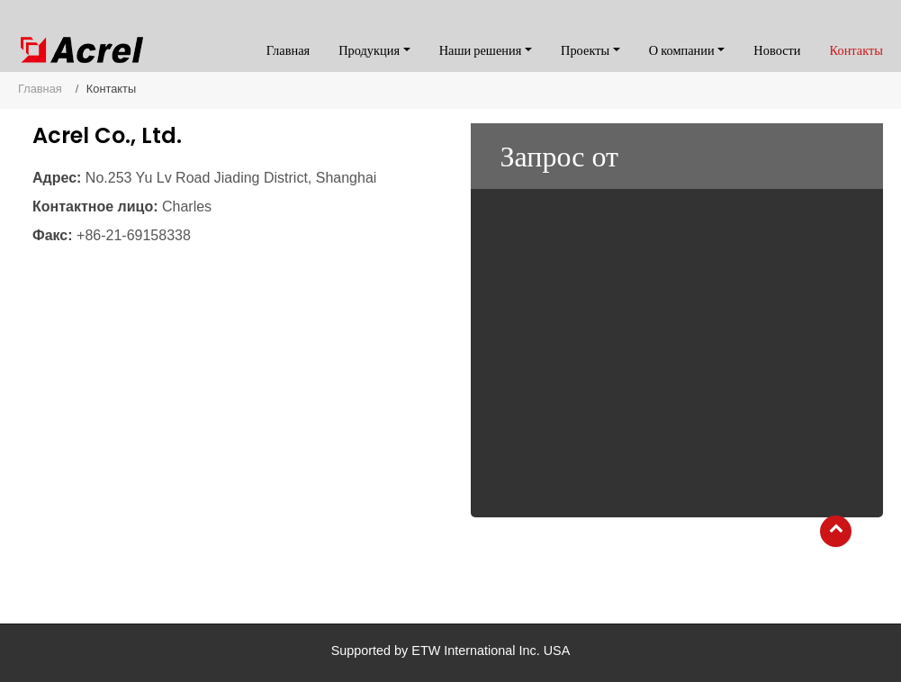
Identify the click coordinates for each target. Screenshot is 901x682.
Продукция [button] (369, 50)
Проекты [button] (585, 50)
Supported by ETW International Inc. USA (451, 650)
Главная (288, 50)
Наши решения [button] (480, 50)
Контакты (856, 50)
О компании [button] (682, 50)
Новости (776, 50)
